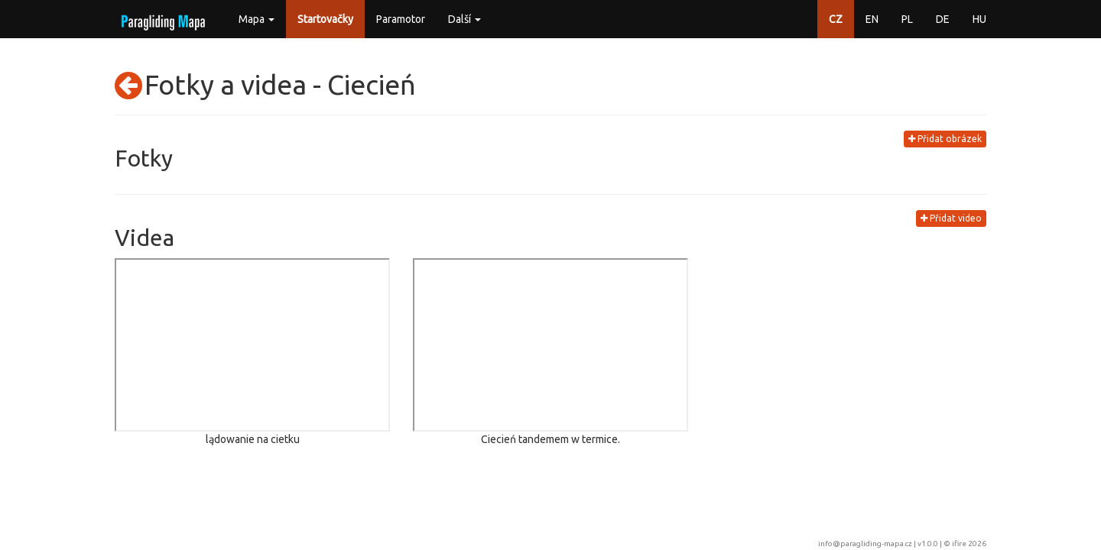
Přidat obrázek (945, 139)
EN (872, 19)
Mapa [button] (256, 19)
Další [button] (464, 19)
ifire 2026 (969, 543)
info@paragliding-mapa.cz (865, 543)
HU (979, 19)
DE (943, 19)
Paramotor (400, 19)
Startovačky (325, 19)
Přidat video (951, 218)
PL (907, 19)
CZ (836, 19)
